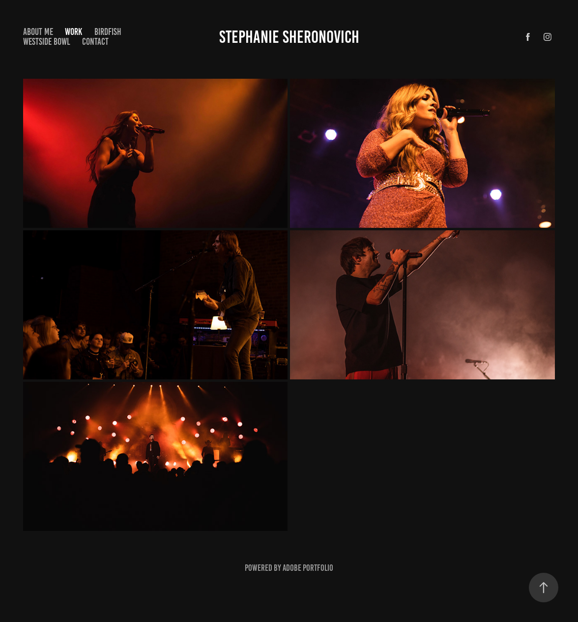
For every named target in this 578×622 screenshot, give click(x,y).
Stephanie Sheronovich (289, 37)
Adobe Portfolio (308, 568)
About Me (38, 32)
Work (73, 32)
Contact (95, 41)
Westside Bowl (46, 41)
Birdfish (107, 32)
